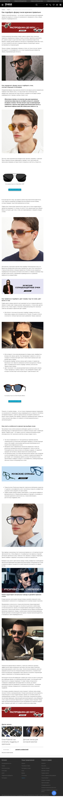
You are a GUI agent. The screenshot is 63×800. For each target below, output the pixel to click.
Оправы (3, 765)
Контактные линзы (6, 768)
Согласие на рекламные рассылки (48, 787)
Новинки (23, 763)
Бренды (23, 773)
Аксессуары (4, 770)
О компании (24, 775)
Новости (23, 777)
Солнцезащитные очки (6, 763)
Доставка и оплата (45, 770)
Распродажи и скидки (26, 768)
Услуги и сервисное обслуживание (48, 775)
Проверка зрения (45, 773)
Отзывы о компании (45, 780)
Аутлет (3, 773)
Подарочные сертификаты (7, 775)
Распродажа (4, 777)
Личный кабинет (44, 777)
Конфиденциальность (45, 785)
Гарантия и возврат (45, 768)
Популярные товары (26, 765)
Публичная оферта (45, 782)
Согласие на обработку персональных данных (49, 790)
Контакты (43, 763)
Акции (23, 770)
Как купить (43, 765)
